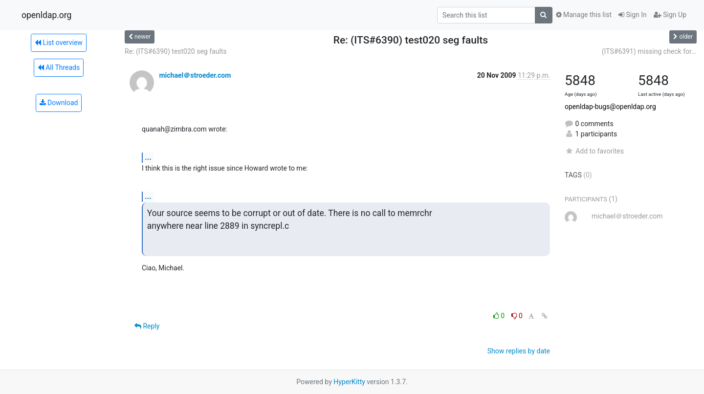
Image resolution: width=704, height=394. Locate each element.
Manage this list (584, 15)
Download (59, 103)
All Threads (59, 67)
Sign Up (670, 15)
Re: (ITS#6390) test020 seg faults (176, 51)
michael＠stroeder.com (195, 75)
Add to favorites (594, 151)
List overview (59, 42)
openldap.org (46, 15)
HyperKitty (349, 382)
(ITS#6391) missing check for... (649, 51)
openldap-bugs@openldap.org (610, 106)
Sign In (632, 15)
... (148, 157)
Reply (146, 326)
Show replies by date (518, 351)
